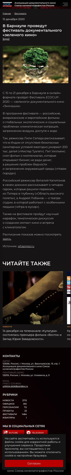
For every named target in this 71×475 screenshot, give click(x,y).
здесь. (7, 239)
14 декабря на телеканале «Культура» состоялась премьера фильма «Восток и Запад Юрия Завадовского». (32, 335)
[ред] (6, 39)
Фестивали (20, 13)
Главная (7, 13)
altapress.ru (26, 246)
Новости (7, 327)
